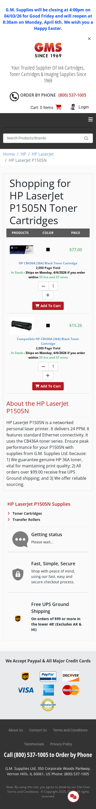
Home (9, 154)
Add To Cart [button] (48, 306)
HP (23, 154)
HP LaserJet (43, 154)
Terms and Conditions (70, 730)
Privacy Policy (61, 744)
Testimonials (34, 744)
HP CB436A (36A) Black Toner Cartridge (48, 263)
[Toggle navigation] (90, 119)
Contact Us (38, 730)
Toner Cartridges (27, 513)
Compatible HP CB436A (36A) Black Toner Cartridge (48, 341)
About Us (15, 730)
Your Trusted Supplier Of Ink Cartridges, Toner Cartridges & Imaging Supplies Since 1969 (48, 74)
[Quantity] (53, 286)
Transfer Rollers (26, 519)
